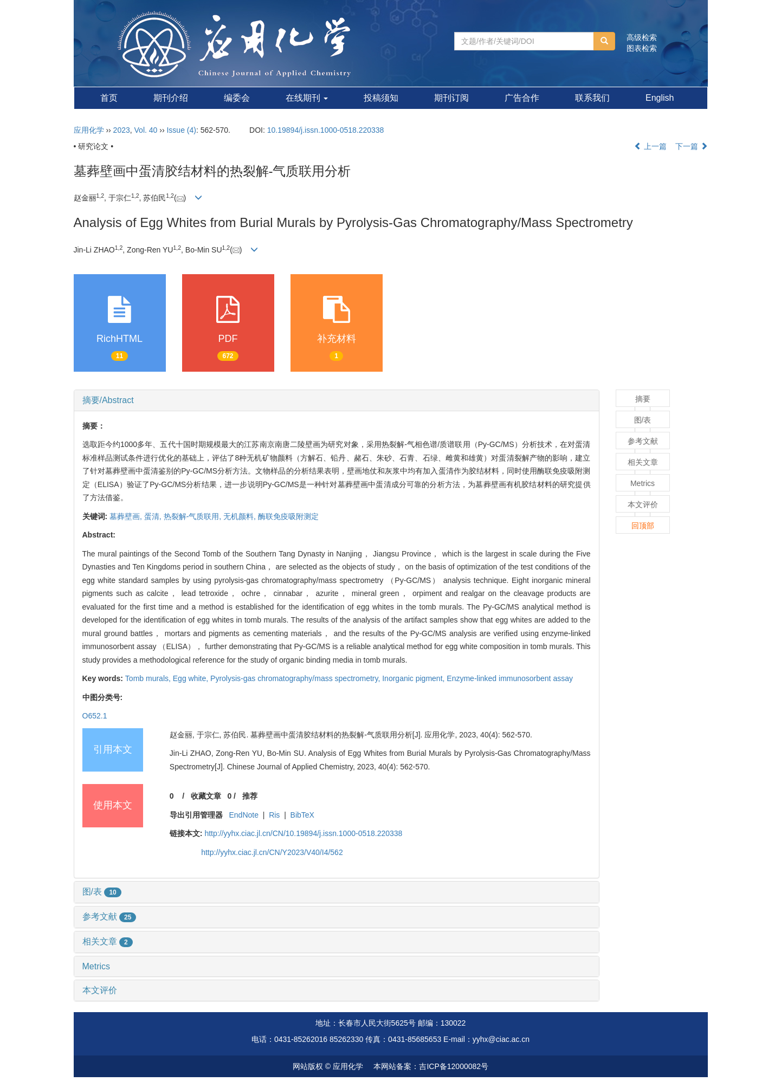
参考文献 (109, 916)
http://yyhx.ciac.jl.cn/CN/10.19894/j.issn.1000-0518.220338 (303, 833)
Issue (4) (181, 130)
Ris (274, 815)
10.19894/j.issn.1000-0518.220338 (325, 130)
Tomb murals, (149, 678)
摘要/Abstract (108, 400)
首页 (109, 97)
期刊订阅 (451, 97)
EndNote (243, 815)
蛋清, (154, 516)
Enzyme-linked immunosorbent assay (510, 678)
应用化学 (89, 130)
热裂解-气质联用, (193, 516)
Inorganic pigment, (414, 678)
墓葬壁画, (126, 516)
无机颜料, (240, 516)
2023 (121, 130)
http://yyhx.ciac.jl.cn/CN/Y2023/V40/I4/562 (272, 852)
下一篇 (691, 146)
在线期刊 (307, 97)
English (660, 97)
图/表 (101, 891)
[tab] (336, 400)
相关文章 (107, 941)
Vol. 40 (146, 130)
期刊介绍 (170, 97)
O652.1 (94, 715)
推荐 (249, 796)
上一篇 (650, 146)
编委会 (237, 97)
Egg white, (191, 678)
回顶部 (642, 525)
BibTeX (302, 815)
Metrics (96, 966)
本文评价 (99, 990)
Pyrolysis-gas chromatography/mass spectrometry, (296, 678)
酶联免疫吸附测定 (288, 516)
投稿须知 (381, 97)
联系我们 (592, 97)
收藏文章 (206, 796)
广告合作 (522, 97)
